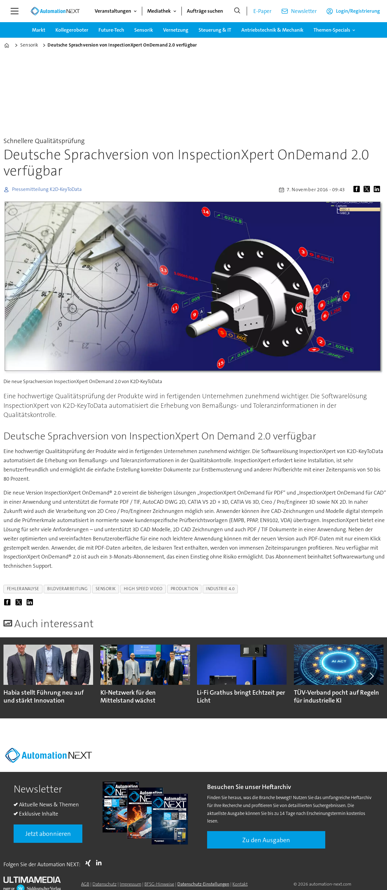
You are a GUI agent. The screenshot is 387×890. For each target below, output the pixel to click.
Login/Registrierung (358, 11)
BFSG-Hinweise (159, 884)
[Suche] (237, 11)
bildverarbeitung (67, 588)
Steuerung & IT (215, 30)
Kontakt (240, 884)
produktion (184, 588)
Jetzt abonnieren (48, 834)
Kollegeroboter (71, 30)
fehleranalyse (23, 588)
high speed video (143, 588)
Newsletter (304, 11)
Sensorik (143, 30)
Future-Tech (111, 30)
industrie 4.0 (220, 588)
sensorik (106, 588)
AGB (85, 884)
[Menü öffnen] (15, 11)
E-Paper (262, 11)
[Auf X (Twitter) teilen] (368, 189)
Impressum (130, 884)
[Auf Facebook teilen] (358, 189)
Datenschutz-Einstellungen (203, 884)
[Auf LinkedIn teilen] (378, 189)
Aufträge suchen (205, 11)
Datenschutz (104, 884)
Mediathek (159, 11)
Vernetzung (175, 30)
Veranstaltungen (113, 11)
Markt (38, 30)
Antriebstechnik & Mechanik (272, 30)
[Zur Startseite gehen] (55, 11)
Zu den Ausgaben (266, 840)
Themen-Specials (332, 30)
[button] (371, 676)
